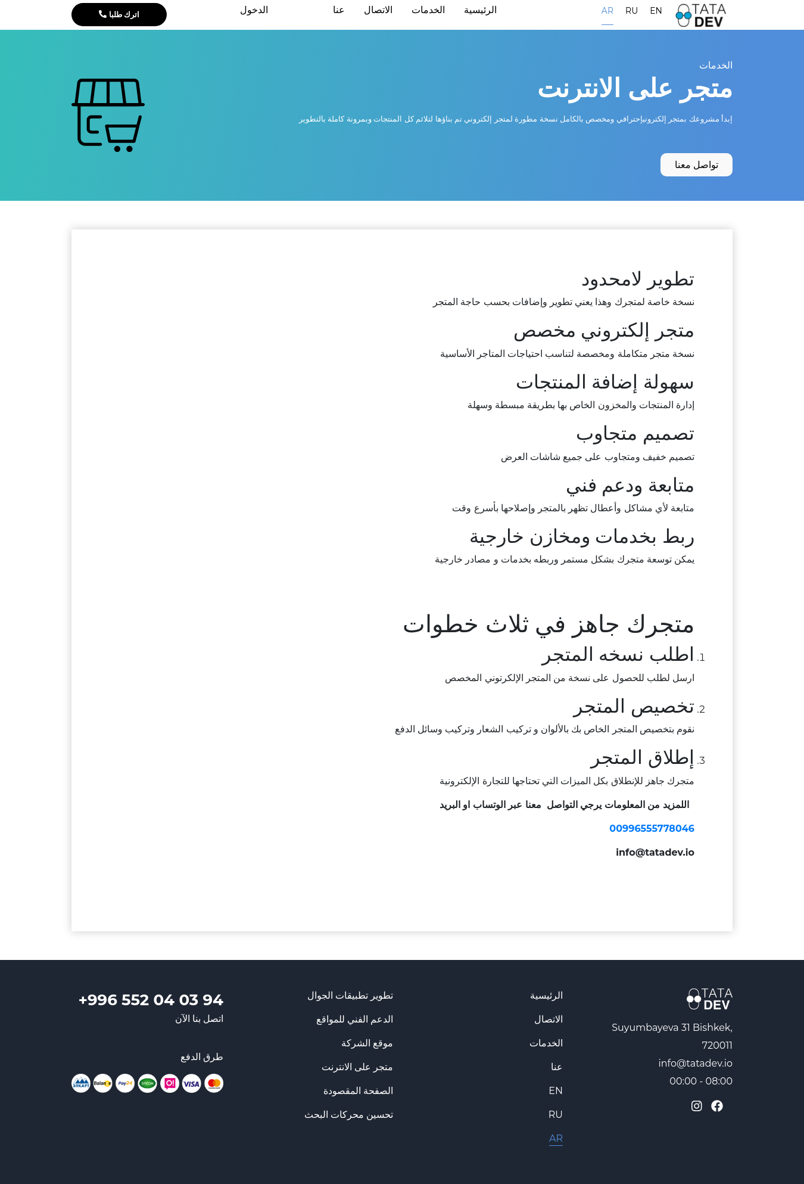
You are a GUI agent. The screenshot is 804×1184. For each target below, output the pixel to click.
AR (607, 10)
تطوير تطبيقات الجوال (350, 995)
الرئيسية (546, 995)
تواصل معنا (696, 164)
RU (631, 10)
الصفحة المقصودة (358, 1090)
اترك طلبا (119, 14)
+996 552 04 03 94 (150, 999)
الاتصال (548, 1019)
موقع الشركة (367, 1043)
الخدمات (716, 65)
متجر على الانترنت (357, 1067)
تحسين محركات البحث (348, 1114)
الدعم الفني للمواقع (354, 1019)
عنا (557, 1067)
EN (656, 10)
